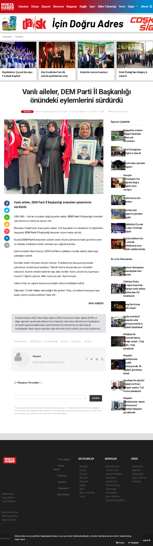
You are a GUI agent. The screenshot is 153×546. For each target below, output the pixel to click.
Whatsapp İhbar (10, 516)
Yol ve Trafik (112, 470)
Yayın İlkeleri (8, 497)
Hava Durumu (113, 466)
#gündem (76, 341)
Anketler (136, 470)
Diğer (131, 6)
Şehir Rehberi (113, 496)
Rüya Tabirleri (139, 477)
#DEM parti (36, 341)
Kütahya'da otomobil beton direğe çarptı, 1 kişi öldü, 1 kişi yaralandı (133, 341)
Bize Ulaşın (61, 494)
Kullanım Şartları (10, 512)
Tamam (133, 542)
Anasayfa (7, 36)
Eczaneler (111, 477)
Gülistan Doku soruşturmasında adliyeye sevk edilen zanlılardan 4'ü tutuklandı (134, 288)
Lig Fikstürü (112, 481)
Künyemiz (61, 488)
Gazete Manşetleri (115, 500)
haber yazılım (7, 542)
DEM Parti (74, 216)
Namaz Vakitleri (114, 474)
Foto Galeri (61, 459)
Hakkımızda (8, 494)
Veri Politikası (8, 501)
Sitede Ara (137, 466)
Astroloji (136, 481)
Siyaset (45, 6)
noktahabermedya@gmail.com (48, 362)
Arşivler (59, 482)
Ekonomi (58, 6)
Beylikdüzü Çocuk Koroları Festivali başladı (133, 228)
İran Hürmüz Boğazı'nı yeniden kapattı (132, 214)
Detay (120, 542)
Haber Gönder (9, 519)
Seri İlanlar (111, 492)
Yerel (122, 6)
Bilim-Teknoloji (107, 6)
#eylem (64, 341)
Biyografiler (138, 474)
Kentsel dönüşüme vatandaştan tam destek (133, 271)
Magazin (71, 6)
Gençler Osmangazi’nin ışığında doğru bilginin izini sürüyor (131, 182)
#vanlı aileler (20, 341)
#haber (88, 341)
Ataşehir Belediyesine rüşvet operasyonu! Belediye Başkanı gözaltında (134, 405)
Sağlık (83, 6)
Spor (92, 6)
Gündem (23, 6)
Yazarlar (60, 475)
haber (37, 290)
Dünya (35, 6)
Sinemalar (111, 489)
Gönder (96, 398)
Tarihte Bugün (113, 485)
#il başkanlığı (51, 341)
